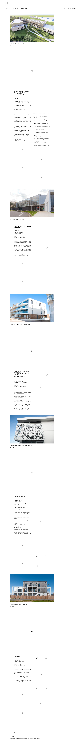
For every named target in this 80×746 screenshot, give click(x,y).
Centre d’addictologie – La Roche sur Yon (19, 43)
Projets (64, 8)
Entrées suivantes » (51, 725)
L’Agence (69, 8)
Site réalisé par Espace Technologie (15, 739)
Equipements (11, 8)
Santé (26, 8)
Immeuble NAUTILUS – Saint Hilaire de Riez (20, 324)
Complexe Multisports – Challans (17, 219)
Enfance (16, 8)
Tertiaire (6, 8)
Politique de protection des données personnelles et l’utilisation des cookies (28, 738)
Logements (21, 8)
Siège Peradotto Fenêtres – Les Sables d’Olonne (21, 445)
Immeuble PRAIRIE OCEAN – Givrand (18, 604)
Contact (74, 8)
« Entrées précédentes (13, 725)
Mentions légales (12, 738)
